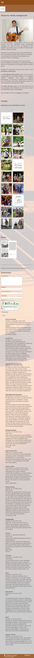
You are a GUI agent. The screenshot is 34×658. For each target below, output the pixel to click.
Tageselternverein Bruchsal (13, 364)
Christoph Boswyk (10, 430)
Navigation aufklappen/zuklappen (17, 2)
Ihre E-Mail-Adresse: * (11, 291)
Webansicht (27, 655)
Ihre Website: (4, 295)
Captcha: (8, 300)
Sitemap (15, 655)
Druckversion (8, 655)
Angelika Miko (9, 519)
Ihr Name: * (3, 287)
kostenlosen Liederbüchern (8, 71)
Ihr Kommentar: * (5, 276)
